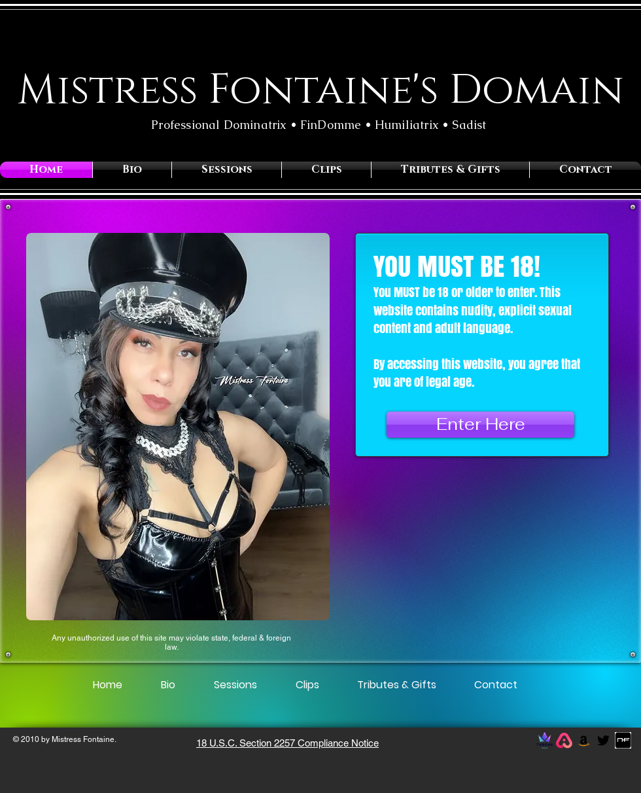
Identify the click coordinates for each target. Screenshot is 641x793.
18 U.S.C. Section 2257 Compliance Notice (287, 743)
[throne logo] (544, 740)
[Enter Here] (480, 425)
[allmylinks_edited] (564, 740)
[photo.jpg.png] (623, 740)
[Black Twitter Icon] (603, 740)
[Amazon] (584, 740)
